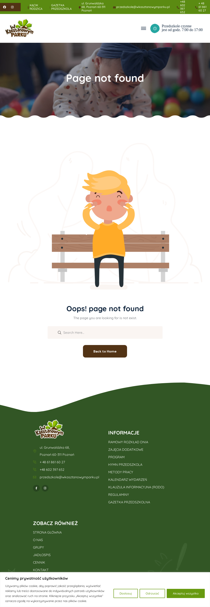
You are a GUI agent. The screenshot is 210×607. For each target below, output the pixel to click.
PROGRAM (116, 457)
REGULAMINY (118, 494)
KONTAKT (41, 570)
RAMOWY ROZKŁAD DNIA (128, 442)
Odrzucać (152, 593)
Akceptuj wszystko (186, 593)
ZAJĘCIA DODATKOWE (125, 449)
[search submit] (59, 332)
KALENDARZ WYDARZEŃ (127, 479)
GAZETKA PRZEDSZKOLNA (129, 502)
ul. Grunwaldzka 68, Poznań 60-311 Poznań (93, 7)
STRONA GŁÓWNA (47, 532)
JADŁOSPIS (42, 555)
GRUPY (38, 547)
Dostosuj (126, 593)
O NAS (38, 540)
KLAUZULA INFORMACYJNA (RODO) (136, 487)
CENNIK (39, 562)
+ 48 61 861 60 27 (202, 7)
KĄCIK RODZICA (36, 7)
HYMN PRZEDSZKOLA (125, 464)
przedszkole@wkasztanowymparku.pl (143, 7)
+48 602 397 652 (182, 7)
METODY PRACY (120, 472)
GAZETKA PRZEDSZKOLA (61, 7)
